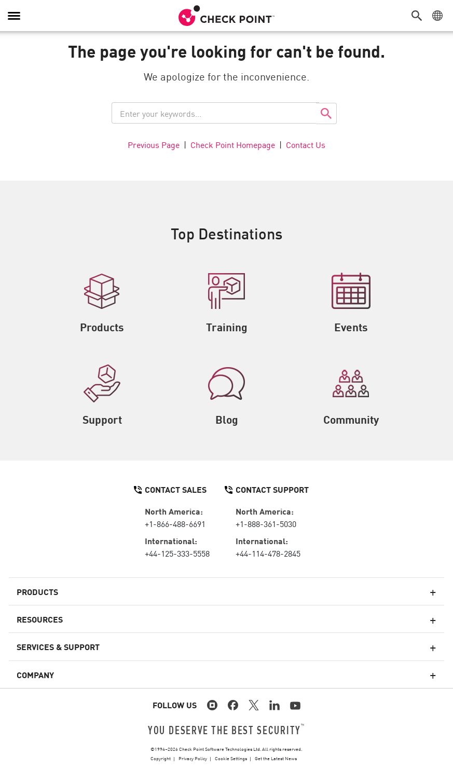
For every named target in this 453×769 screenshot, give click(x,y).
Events (351, 303)
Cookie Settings (231, 758)
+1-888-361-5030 (266, 523)
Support (102, 396)
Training (227, 303)
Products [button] (37, 591)
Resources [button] (40, 619)
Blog (226, 396)
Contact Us (305, 144)
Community (351, 396)
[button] (419, 15)
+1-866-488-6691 (175, 523)
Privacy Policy (193, 758)
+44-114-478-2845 (268, 553)
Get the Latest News (276, 758)
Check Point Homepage (232, 144)
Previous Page (154, 144)
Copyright (160, 758)
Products (102, 303)
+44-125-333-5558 (177, 553)
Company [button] (35, 674)
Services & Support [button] (58, 646)
